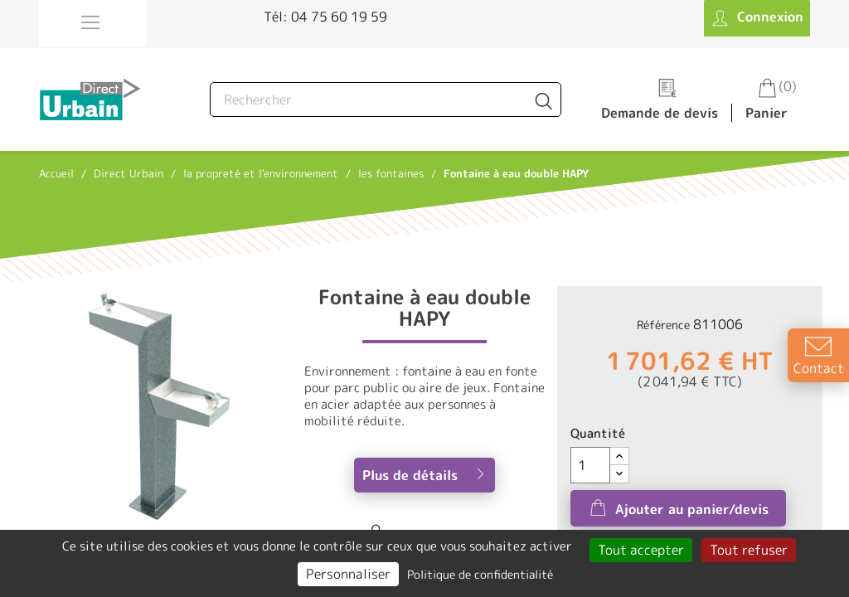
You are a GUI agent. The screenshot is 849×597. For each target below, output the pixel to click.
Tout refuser (749, 550)
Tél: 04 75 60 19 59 (325, 16)
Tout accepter (641, 550)
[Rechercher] (385, 99)
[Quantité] (590, 465)
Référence (663, 324)
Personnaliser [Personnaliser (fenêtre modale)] (348, 574)
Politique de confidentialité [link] (480, 574)
